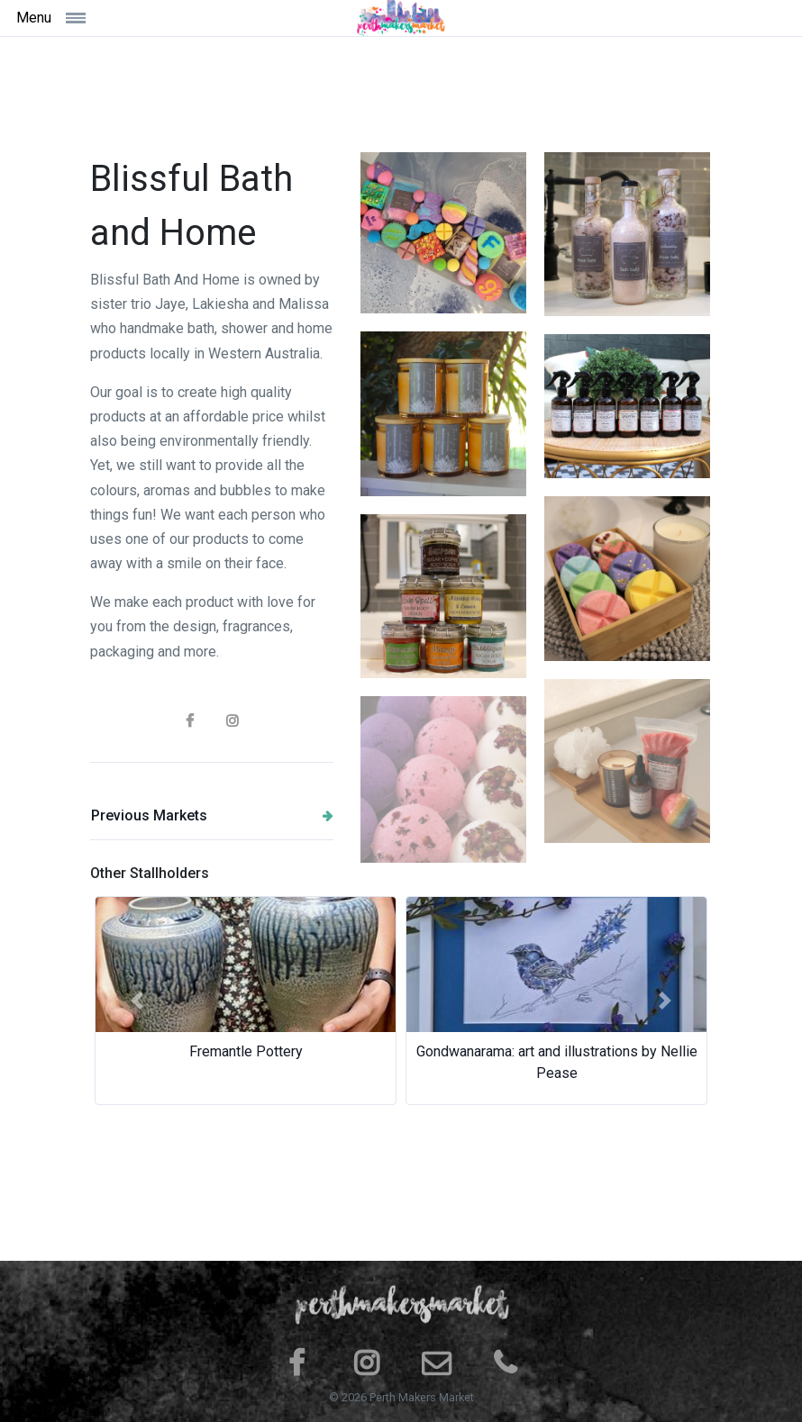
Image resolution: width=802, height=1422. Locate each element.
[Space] (401, 18)
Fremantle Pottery (246, 1051)
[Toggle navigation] (110, 17)
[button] (137, 1001)
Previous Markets (212, 815)
